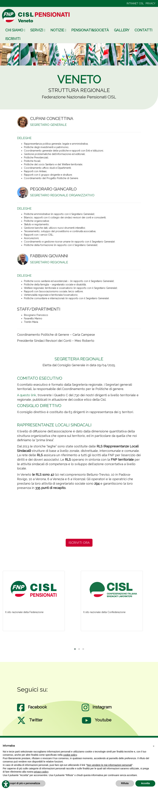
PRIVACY (150, 3)
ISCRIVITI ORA (79, 542)
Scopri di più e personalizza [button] (24, 783)
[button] (153, 746)
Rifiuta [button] (125, 783)
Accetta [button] (145, 783)
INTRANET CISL (135, 3)
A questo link (26, 395)
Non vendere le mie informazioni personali (109, 765)
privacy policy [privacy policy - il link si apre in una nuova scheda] (41, 771)
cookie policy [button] (70, 754)
